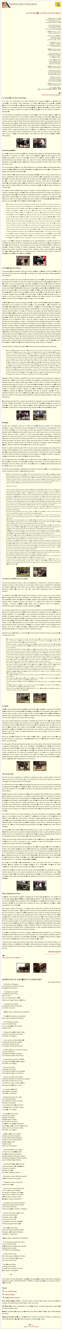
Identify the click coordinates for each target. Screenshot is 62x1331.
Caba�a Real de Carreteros (12, 1297)
